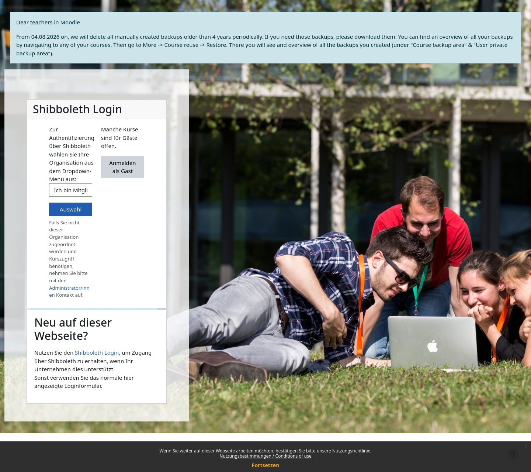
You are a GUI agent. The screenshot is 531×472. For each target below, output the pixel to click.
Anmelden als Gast (122, 167)
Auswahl (70, 209)
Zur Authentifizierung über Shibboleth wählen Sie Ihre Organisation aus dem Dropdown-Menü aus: (71, 154)
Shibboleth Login (97, 352)
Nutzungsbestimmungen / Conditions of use (265, 456)
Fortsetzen (266, 465)
